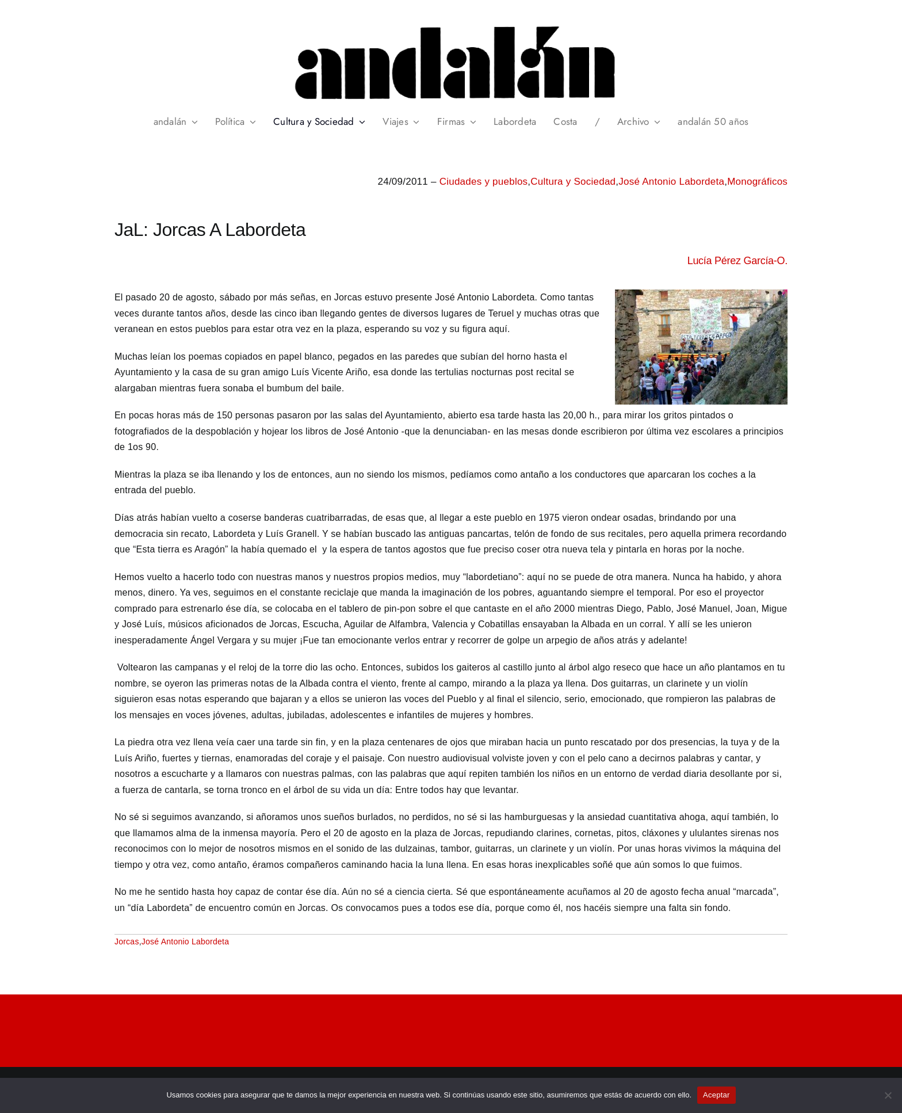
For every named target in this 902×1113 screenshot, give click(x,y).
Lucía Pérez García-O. (737, 260)
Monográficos (757, 181)
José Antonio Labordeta (671, 181)
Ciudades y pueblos (483, 181)
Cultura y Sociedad (573, 181)
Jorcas (126, 941)
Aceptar (716, 1095)
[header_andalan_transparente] (451, 23)
